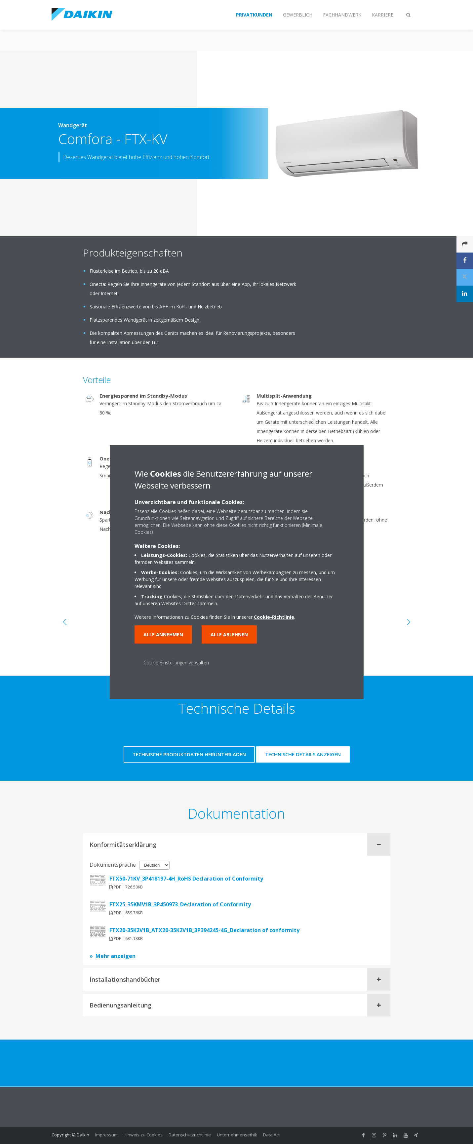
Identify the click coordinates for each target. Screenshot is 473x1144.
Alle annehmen (163, 634)
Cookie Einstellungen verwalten (176, 662)
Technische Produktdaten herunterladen (189, 754)
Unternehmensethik (237, 1135)
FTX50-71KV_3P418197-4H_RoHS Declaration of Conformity (186, 878)
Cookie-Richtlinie (274, 617)
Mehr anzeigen (116, 956)
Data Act (271, 1135)
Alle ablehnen (229, 634)
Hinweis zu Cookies (143, 1135)
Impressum (106, 1135)
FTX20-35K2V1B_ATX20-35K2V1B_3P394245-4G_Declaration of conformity (204, 930)
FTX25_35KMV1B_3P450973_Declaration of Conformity (180, 904)
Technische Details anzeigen (303, 754)
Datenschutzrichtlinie (190, 1135)
